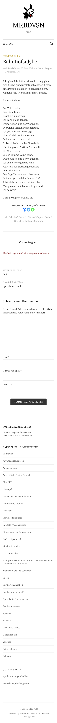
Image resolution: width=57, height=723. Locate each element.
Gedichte (19, 221)
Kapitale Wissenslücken (14, 525)
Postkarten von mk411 (13, 592)
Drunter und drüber (12, 503)
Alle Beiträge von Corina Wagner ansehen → (26, 253)
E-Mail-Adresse (12, 371)
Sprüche (7, 613)
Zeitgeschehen (11, 56)
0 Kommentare (12, 71)
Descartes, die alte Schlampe (17, 496)
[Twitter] (28, 209)
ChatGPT (7, 482)
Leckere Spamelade (12, 539)
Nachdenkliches (11, 553)
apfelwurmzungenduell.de (16, 676)
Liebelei (29, 221)
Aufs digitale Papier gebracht (17, 475)
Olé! (5, 274)
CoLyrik (23, 217)
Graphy (41, 713)
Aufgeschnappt (10, 468)
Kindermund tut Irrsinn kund (17, 532)
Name (6, 357)
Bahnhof (13, 217)
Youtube (7, 641)
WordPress (24, 713)
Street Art (7, 620)
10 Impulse (8, 453)
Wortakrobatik (10, 634)
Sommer (38, 221)
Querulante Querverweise (16, 599)
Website (7, 384)
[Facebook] (24, 209)
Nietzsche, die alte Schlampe (17, 570)
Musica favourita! (11, 546)
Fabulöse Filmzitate (12, 517)
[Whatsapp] (33, 209)
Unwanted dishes (11, 627)
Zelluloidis (8, 656)
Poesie (6, 577)
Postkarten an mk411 (13, 584)
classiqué (7, 489)
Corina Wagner (36, 217)
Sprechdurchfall (12, 286)
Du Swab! (7, 510)
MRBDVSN (29, 25)
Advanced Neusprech (13, 460)
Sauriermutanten (11, 606)
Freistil (48, 217)
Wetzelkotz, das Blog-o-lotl (16, 683)
